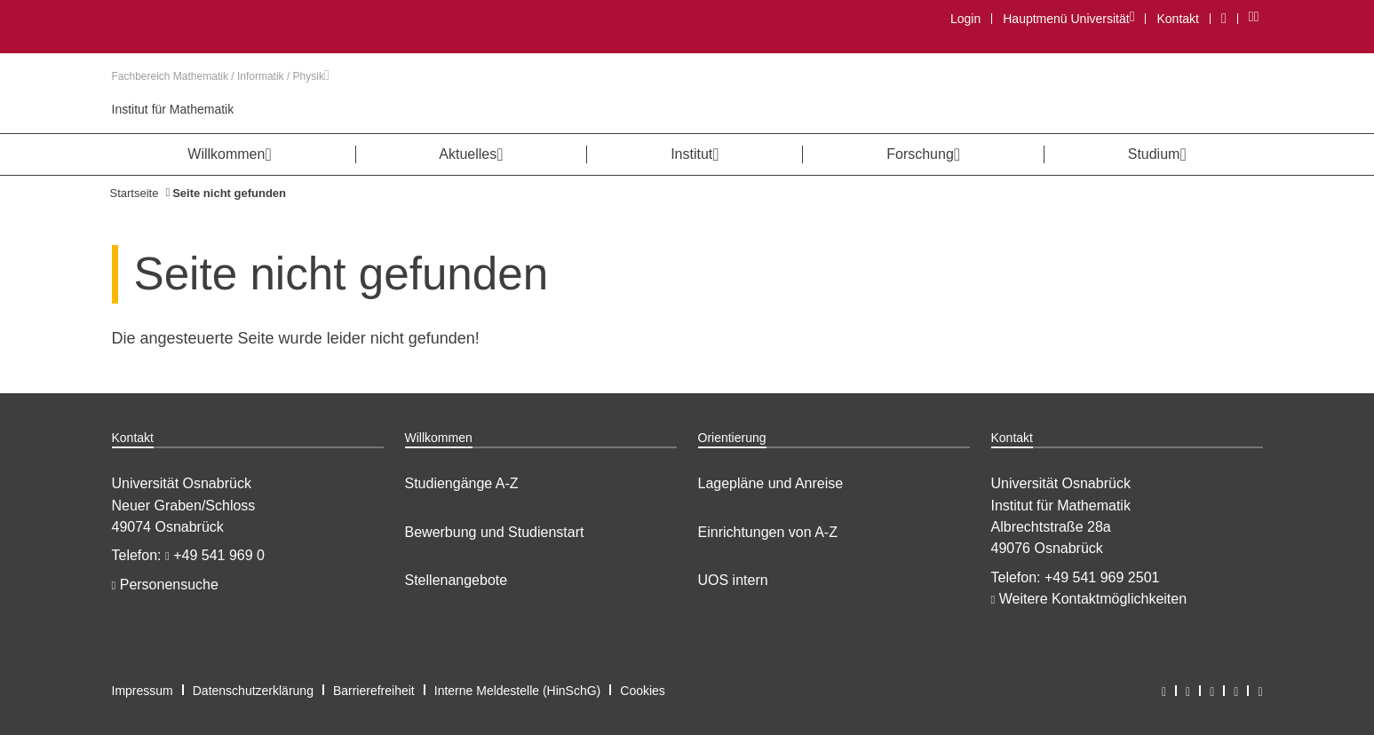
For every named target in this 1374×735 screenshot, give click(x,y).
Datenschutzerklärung (253, 691)
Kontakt (1177, 19)
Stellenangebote (456, 580)
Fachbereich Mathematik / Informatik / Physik (221, 76)
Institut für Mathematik (173, 109)
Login (965, 19)
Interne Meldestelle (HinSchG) (517, 691)
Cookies (642, 691)
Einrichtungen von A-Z (768, 532)
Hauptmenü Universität (1068, 18)
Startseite (134, 193)
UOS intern (733, 580)
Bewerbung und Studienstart (494, 532)
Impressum (142, 691)
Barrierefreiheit (374, 691)
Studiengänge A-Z (462, 483)
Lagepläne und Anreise (771, 483)
